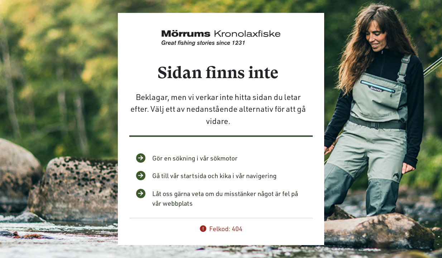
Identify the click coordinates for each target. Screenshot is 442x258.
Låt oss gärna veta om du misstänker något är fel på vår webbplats (225, 198)
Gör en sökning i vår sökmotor (194, 158)
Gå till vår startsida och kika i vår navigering (214, 175)
